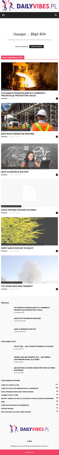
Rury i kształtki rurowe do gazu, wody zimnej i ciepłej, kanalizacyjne (25, 168)
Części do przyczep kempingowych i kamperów (19, 388)
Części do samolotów (10, 385)
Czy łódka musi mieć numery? (17, 286)
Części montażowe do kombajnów (15, 405)
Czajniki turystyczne (9, 395)
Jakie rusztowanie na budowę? (17, 133)
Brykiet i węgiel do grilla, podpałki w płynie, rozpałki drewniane (27, 398)
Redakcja (4, 98)
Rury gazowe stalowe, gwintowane (16, 412)
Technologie (6, 89)
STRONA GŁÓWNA (36, 46)
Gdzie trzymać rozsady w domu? (18, 210)
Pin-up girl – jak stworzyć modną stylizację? (34, 346)
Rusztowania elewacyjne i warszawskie (15, 130)
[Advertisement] (29, 22)
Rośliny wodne (7, 409)
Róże (3, 402)
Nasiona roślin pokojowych (11, 206)
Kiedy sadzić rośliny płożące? (17, 248)
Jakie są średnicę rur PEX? (15, 172)
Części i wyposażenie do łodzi (11, 282)
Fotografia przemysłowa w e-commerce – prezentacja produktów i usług (23, 94)
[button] (56, 15)
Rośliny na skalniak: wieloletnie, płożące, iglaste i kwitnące (22, 244)
